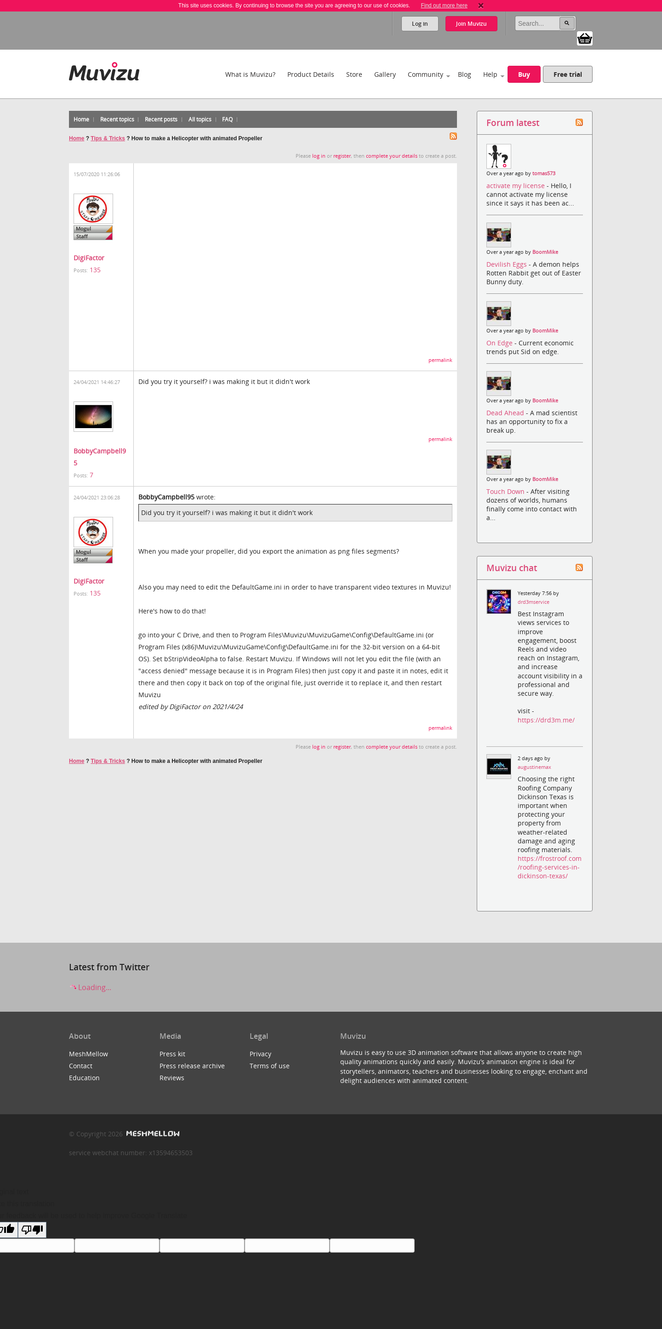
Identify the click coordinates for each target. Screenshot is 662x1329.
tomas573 (543, 173)
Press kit (172, 1053)
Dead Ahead (506, 412)
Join (471, 24)
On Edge (500, 342)
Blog (464, 74)
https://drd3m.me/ (546, 720)
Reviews (172, 1077)
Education (84, 1077)
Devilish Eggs (507, 264)
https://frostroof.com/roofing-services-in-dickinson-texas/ (550, 867)
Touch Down (506, 491)
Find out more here (444, 5)
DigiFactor (89, 257)
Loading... (90, 987)
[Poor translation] (32, 1230)
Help (490, 74)
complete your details (391, 156)
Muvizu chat (511, 567)
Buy (524, 74)
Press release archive (192, 1065)
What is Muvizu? (250, 74)
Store (354, 74)
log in (318, 156)
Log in (420, 24)
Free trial (568, 74)
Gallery (385, 74)
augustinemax (534, 767)
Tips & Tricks (108, 138)
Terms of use (270, 1065)
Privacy (260, 1053)
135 (95, 269)
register (342, 156)
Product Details (310, 74)
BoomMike (545, 252)
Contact (80, 1065)
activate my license (516, 185)
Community (425, 74)
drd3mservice (533, 602)
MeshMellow (88, 1053)
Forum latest (512, 122)
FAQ (227, 119)
